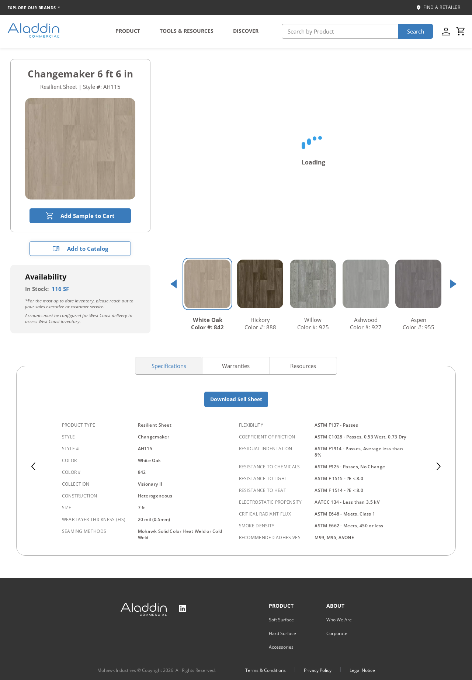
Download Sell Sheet (236, 399)
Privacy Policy (318, 670)
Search (415, 31)
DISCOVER (245, 30)
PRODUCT (127, 30)
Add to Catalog (80, 248)
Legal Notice (362, 670)
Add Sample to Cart (80, 215)
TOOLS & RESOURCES (187, 30)
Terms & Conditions (265, 670)
